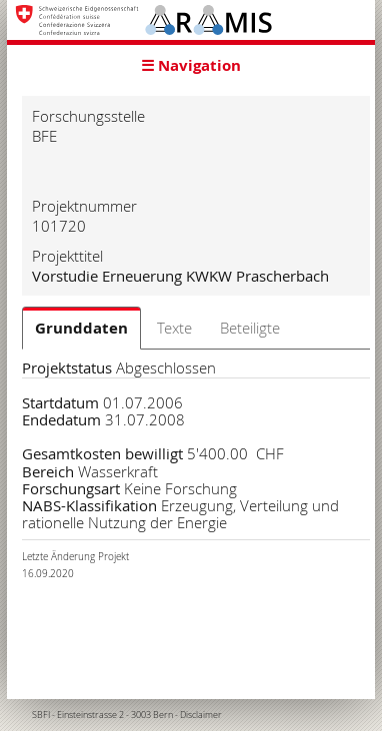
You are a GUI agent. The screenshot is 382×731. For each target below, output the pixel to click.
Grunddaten (81, 328)
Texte (174, 328)
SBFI (41, 715)
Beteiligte (250, 328)
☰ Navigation (191, 65)
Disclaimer (201, 715)
